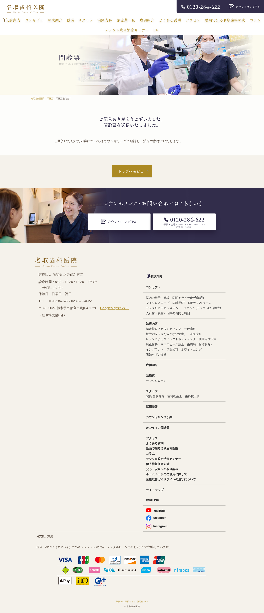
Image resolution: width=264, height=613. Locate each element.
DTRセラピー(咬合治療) (188, 297)
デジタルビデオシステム (162, 308)
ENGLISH (152, 500)
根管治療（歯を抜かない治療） (166, 333)
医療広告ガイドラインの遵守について (171, 479)
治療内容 (105, 20)
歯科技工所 (192, 396)
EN (156, 30)
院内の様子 (153, 297)
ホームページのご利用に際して (166, 474)
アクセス (193, 20)
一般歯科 (190, 328)
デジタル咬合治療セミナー (127, 30)
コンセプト (34, 20)
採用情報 (152, 406)
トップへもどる (131, 171)
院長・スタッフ (80, 20)
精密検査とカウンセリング (163, 328)
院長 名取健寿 (155, 396)
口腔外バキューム (200, 302)
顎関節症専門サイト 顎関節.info (132, 601)
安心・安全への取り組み (162, 469)
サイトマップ (155, 490)
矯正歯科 (152, 344)
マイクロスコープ (157, 302)
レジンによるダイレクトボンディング (171, 339)
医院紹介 (55, 20)
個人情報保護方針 (157, 464)
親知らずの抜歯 (156, 354)
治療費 (150, 375)
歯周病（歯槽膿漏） (200, 344)
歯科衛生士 (174, 396)
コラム (255, 20)
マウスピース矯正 (172, 344)
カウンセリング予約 (159, 417)
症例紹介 (147, 20)
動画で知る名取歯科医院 (225, 20)
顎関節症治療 (207, 339)
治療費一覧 (126, 20)
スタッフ (152, 391)
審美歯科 (196, 333)
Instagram (156, 526)
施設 (166, 297)
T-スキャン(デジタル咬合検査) (201, 308)
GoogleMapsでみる (114, 308)
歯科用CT (178, 302)
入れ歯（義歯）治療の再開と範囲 (168, 313)
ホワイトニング (191, 349)
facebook (156, 517)
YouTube (156, 510)
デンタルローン (156, 380)
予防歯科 (172, 349)
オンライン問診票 (157, 427)
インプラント (155, 349)
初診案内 (12, 20)
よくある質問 (170, 20)
